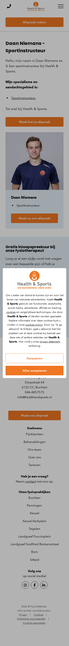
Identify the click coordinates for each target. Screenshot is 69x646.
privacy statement (50, 341)
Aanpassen (34, 358)
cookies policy (34, 324)
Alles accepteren (34, 370)
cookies (11, 312)
